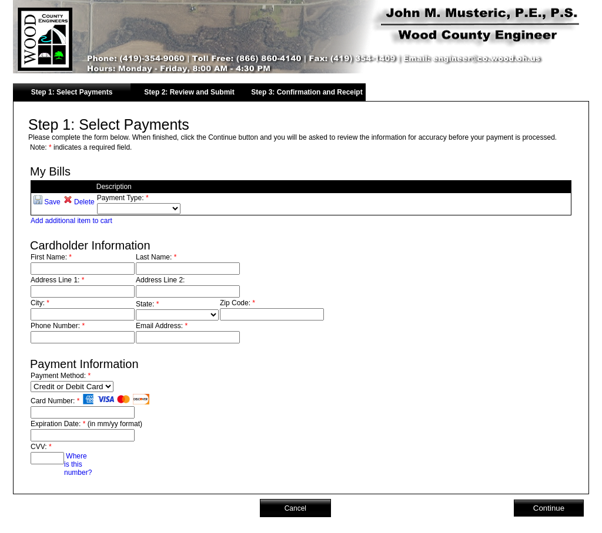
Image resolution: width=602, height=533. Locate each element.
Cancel (295, 508)
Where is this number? (78, 464)
